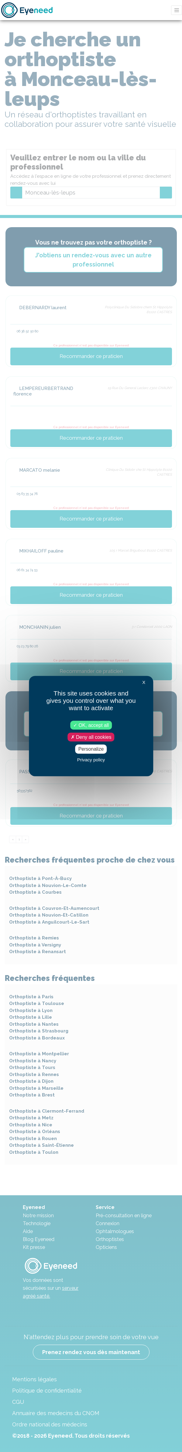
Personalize (91, 749)
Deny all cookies (91, 737)
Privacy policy (91, 759)
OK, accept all (91, 725)
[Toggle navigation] (176, 10)
